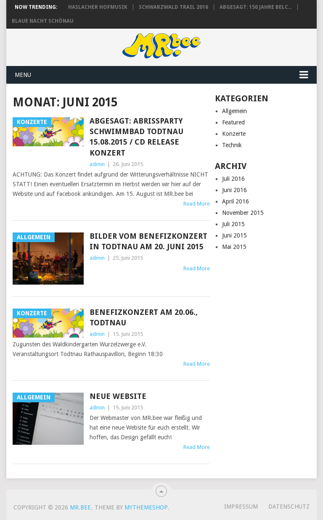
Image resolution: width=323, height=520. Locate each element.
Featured (233, 122)
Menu (23, 74)
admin (97, 164)
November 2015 (243, 212)
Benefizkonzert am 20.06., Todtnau (144, 317)
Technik (232, 145)
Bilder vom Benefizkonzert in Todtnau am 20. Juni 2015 (148, 241)
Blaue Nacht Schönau (43, 21)
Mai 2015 (234, 246)
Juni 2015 (234, 235)
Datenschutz (289, 506)
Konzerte (234, 133)
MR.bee (80, 507)
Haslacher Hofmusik (97, 7)
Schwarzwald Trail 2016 (173, 7)
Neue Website (118, 396)
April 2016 (235, 201)
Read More (196, 204)
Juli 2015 (233, 224)
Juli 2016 (233, 178)
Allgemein (234, 111)
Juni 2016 (234, 190)
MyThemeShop (145, 507)
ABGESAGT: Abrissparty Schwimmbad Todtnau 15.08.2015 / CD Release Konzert (136, 136)
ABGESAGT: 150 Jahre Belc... (256, 7)
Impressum (241, 506)
